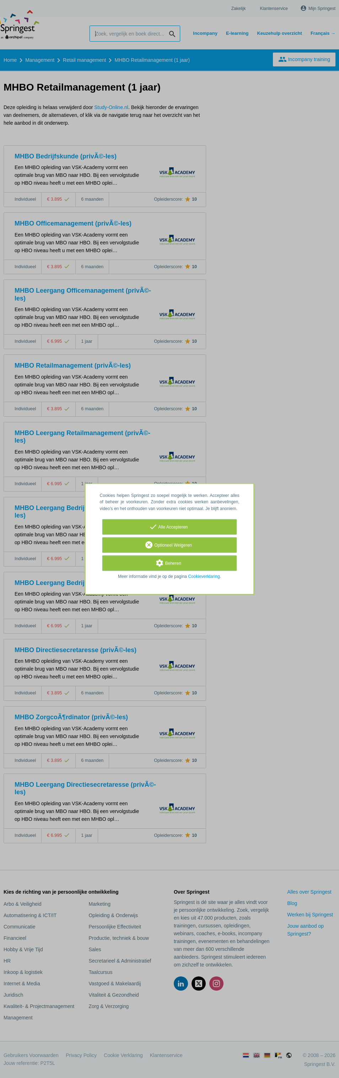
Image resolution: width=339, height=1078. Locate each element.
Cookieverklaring (204, 576)
